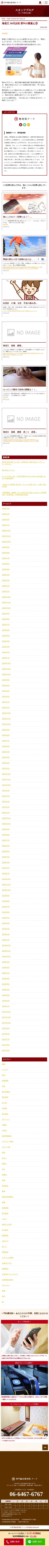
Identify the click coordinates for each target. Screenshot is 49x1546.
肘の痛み (5, 1230)
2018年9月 (6, 962)
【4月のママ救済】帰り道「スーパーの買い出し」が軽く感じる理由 (24, 485)
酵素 (3, 1191)
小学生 (4, 1130)
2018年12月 (6, 945)
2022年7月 (6, 741)
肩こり (14, 353)
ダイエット (6, 1119)
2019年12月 (6, 879)
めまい (4, 1158)
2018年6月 (6, 978)
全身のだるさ (14, 268)
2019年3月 (6, 929)
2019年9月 (6, 896)
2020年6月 (6, 846)
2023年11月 (6, 669)
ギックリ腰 (19, 354)
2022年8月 (6, 735)
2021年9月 (6, 790)
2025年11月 (6, 536)
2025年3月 (6, 580)
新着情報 (5, 33)
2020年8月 (6, 835)
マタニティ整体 (7, 1141)
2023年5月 (6, 691)
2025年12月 (6, 531)
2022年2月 (6, 763)
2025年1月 (6, 591)
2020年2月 (6, 868)
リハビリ (5, 1069)
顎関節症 (5, 1252)
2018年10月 (6, 956)
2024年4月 (6, 641)
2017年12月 (6, 1012)
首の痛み (5, 1213)
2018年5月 (6, 984)
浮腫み (4, 1125)
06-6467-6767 (26, 1494)
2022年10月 (6, 724)
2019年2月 (6, 934)
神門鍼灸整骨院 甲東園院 (9, 1522)
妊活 (3, 1075)
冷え (38, 267)
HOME (3, 19)
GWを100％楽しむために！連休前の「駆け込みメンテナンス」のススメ (23, 463)
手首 (3, 1086)
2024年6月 (6, 630)
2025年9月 (6, 547)
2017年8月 (6, 1034)
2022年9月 (6, 730)
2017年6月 (6, 1045)
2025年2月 (6, 586)
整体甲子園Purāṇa (24, 1522)
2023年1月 (6, 707)
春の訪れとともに (8, 470)
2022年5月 (6, 746)
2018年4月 (6, 990)
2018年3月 (6, 995)
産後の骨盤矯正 (32, 267)
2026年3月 (6, 514)
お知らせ (8, 354)
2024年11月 (6, 602)
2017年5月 (6, 1050)
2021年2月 (6, 807)
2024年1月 (6, 658)
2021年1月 (6, 813)
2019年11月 (6, 884)
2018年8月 (6, 967)
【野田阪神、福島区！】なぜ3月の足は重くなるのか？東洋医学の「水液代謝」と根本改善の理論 (24, 494)
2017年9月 (6, 1028)
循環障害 (5, 1235)
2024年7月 (6, 625)
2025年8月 (6, 553)
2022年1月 (6, 768)
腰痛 (4, 267)
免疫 (41, 267)
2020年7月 (6, 840)
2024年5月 (6, 636)
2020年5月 (6, 851)
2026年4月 (6, 508)
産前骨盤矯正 (24, 267)
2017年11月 (6, 1017)
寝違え (5, 353)
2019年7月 (6, 907)
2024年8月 (6, 619)
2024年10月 (6, 608)
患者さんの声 (20, 311)
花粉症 (18, 267)
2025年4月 (6, 575)
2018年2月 (6, 1001)
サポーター (6, 1285)
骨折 (3, 1296)
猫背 (29, 353)
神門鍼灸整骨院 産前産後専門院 (10, 1519)
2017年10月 (6, 1023)
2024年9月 (6, 613)
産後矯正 (5, 1269)
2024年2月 (6, 652)
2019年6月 (6, 912)
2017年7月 (6, 1039)
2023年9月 (6, 680)
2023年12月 (6, 663)
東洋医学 (13, 267)
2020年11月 (6, 818)
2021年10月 (6, 785)
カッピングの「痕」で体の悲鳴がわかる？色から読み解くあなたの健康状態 (23, 477)
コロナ (4, 1219)
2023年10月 (6, 674)
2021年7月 (6, 796)
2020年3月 (6, 862)
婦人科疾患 (6, 1092)
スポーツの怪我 (7, 311)
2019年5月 (6, 918)
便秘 (36, 268)
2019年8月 (6, 901)
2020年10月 (6, 824)
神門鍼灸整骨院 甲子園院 (29, 1519)
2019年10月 (6, 890)
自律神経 (8, 267)
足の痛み (5, 1114)
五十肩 (33, 268)
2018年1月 (6, 1006)
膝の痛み (9, 353)
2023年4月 (6, 696)
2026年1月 (6, 525)
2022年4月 (6, 752)
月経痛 (4, 1108)
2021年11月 (6, 779)
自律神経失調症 (7, 441)
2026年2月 (6, 519)
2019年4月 (6, 923)
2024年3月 (6, 647)
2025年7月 (6, 558)
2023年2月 (6, 702)
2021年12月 (6, 774)
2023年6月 (6, 685)
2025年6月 (6, 564)
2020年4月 (6, 857)
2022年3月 (6, 757)
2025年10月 (6, 542)
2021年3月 (6, 802)
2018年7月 (6, 973)
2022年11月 (6, 719)
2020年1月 (6, 873)
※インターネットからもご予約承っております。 (14, 1510)
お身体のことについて (25, 268)
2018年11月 (6, 951)
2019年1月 (6, 940)
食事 (9, 268)
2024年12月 (6, 597)
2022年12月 (6, 713)
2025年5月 (6, 569)
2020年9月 (6, 829)
